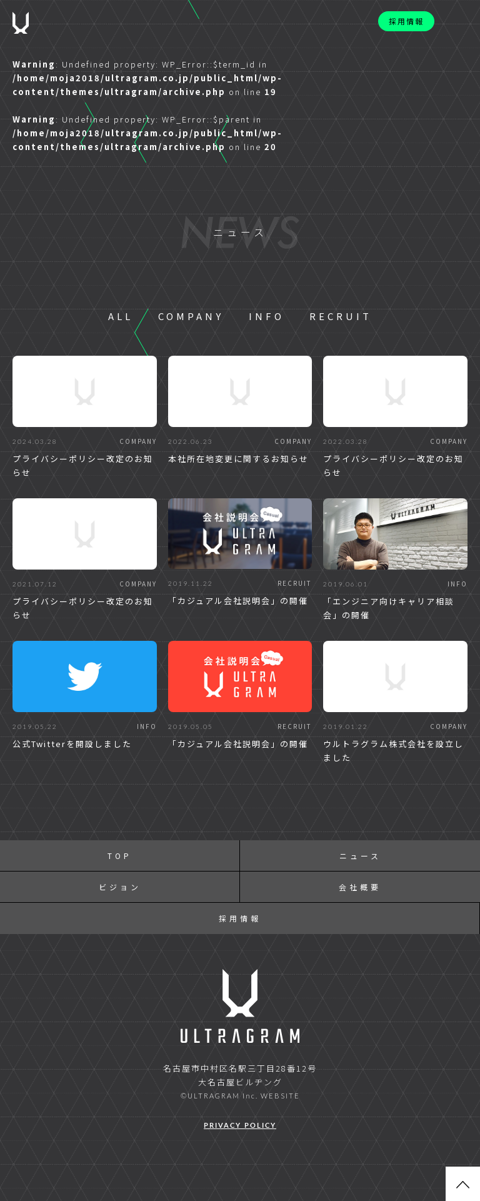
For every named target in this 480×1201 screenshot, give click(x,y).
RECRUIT (340, 316)
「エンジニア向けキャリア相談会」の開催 (388, 608)
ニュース (360, 855)
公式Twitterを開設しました (72, 744)
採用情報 (406, 21)
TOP (120, 855)
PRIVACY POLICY (240, 1125)
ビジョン (120, 887)
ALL (120, 316)
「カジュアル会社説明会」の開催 (238, 600)
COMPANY (191, 316)
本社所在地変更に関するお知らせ (238, 459)
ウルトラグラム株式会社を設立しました (393, 750)
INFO (266, 316)
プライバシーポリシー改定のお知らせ (82, 465)
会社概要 (360, 887)
